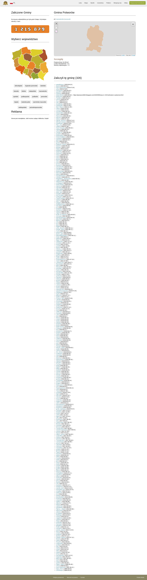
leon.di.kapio (60, 195)
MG (57, 141)
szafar (58, 349)
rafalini (58, 126)
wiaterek (58, 152)
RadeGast (59, 307)
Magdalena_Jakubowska (63, 178)
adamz (58, 119)
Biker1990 (59, 558)
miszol (58, 376)
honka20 (58, 498)
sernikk (58, 274)
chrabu (58, 533)
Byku (57, 265)
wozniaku (59, 268)
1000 (57, 415)
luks (57, 421)
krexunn (58, 427)
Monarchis (59, 267)
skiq (57, 89)
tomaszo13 (59, 331)
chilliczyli (58, 311)
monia (58, 110)
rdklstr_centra (60, 434)
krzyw (58, 286)
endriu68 (58, 522)
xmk (57, 389)
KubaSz (58, 332)
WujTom (58, 146)
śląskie (16, 102)
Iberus (58, 317)
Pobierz (108, 3)
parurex (58, 117)
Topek (58, 452)
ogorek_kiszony (61, 120)
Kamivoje (59, 524)
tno (57, 494)
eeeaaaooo (59, 406)
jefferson (58, 295)
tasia (57, 335)
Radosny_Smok (61, 144)
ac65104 (58, 276)
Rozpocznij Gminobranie (137, 3)
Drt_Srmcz (59, 352)
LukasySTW (59, 262)
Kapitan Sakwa (60, 537)
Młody (58, 455)
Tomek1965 (59, 428)
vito (57, 356)
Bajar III (58, 240)
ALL (57, 101)
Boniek (58, 424)
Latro (57, 314)
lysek (57, 294)
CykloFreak (59, 422)
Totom (58, 462)
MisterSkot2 (59, 95)
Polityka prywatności (58, 577)
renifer (58, 527)
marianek (59, 190)
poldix (58, 258)
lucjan (58, 320)
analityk (58, 545)
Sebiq (58, 548)
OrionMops (59, 570)
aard (57, 560)
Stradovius (59, 486)
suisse (58, 516)
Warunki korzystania (72, 577)
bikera (58, 470)
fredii (57, 464)
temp (57, 554)
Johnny (58, 350)
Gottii (57, 305)
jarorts (58, 143)
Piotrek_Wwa (60, 229)
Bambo (58, 536)
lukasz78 (59, 492)
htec (57, 546)
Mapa (86, 3)
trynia (57, 244)
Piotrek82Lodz (60, 489)
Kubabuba (59, 104)
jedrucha (58, 140)
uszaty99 (59, 392)
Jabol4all (59, 444)
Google (133, 55)
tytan (57, 158)
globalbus (59, 525)
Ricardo (58, 542)
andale (58, 449)
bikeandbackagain (61, 235)
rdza (57, 161)
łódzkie (24, 91)
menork (58, 397)
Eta (57, 329)
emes (57, 341)
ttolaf (57, 365)
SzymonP (59, 153)
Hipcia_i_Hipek (60, 509)
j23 (57, 207)
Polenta (58, 93)
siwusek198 (59, 166)
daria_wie (59, 192)
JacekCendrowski (61, 430)
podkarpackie (25, 96)
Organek (58, 557)
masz (57, 261)
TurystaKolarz (60, 440)
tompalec (59, 208)
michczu (58, 199)
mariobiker (59, 447)
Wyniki (92, 3)
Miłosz (58, 476)
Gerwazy (59, 313)
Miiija (57, 368)
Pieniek (58, 346)
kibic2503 (59, 219)
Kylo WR (58, 395)
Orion (57, 566)
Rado (57, 334)
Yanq (57, 391)
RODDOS (59, 407)
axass (58, 302)
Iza (57, 222)
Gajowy (58, 202)
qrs (57, 223)
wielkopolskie (23, 107)
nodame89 (59, 543)
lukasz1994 (59, 113)
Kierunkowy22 (60, 404)
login (57, 394)
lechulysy (59, 271)
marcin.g (58, 186)
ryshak (58, 371)
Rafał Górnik (60, 326)
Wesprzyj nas (118, 3)
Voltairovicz (59, 241)
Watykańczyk (60, 181)
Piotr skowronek (61, 87)
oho (57, 386)
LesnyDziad (59, 441)
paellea (58, 255)
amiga (58, 467)
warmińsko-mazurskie (39, 102)
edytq (57, 282)
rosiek (58, 319)
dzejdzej (58, 323)
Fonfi (57, 231)
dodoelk (58, 370)
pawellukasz (59, 84)
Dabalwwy (59, 292)
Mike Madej (59, 189)
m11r (57, 398)
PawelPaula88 (60, 198)
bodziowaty (59, 135)
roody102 (59, 196)
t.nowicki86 (59, 380)
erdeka (58, 563)
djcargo (58, 147)
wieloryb (58, 279)
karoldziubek (60, 497)
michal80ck (59, 473)
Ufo (57, 483)
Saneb (58, 322)
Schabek (58, 243)
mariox (58, 211)
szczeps (58, 111)
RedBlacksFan (60, 204)
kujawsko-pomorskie (31, 86)
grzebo (58, 280)
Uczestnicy (100, 3)
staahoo (58, 552)
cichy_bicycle (60, 228)
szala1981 (59, 436)
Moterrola (59, 96)
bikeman (58, 358)
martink (58, 361)
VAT (57, 102)
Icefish (58, 283)
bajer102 (58, 416)
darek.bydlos (60, 184)
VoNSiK (58, 177)
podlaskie (35, 96)
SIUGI (58, 288)
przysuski (67, 19)
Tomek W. (59, 132)
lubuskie (16, 91)
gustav (58, 468)
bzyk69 (58, 134)
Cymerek (59, 410)
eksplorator (59, 253)
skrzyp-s (58, 374)
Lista (80, 3)
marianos (59, 474)
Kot (57, 310)
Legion (58, 180)
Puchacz (58, 364)
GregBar (58, 491)
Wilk (57, 551)
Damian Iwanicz (61, 122)
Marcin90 (59, 172)
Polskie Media (140, 577)
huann (58, 270)
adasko (58, 512)
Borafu (58, 539)
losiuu (58, 155)
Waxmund (59, 510)
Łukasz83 (59, 500)
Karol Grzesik (60, 128)
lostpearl (58, 534)
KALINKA (59, 205)
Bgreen (58, 220)
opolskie (15, 96)
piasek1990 (59, 273)
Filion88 (58, 187)
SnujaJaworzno (60, 259)
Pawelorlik (59, 105)
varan (58, 114)
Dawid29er (59, 123)
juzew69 (58, 252)
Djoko (58, 149)
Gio (57, 162)
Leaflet (123, 55)
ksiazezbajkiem (60, 137)
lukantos (58, 439)
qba (57, 225)
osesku (58, 431)
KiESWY (58, 362)
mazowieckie (43, 91)
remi (57, 156)
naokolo (58, 519)
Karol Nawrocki (60, 567)
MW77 (58, 201)
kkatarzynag (59, 171)
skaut (57, 344)
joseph (58, 465)
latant (57, 174)
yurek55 (58, 246)
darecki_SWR (60, 347)
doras (58, 325)
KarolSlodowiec (60, 175)
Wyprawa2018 (60, 388)
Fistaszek (59, 328)
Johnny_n (59, 249)
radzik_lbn (59, 506)
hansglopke (59, 168)
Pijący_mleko (60, 564)
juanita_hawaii (60, 530)
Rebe (57, 521)
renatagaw (59, 183)
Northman (59, 419)
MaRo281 (59, 238)
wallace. (58, 501)
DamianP (59, 277)
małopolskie (32, 91)
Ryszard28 (59, 264)
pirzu (57, 480)
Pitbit (57, 456)
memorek (59, 340)
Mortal (58, 433)
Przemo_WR (60, 298)
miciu (57, 561)
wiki (57, 418)
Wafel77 (58, 367)
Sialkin (58, 297)
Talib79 (58, 213)
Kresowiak (59, 301)
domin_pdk (59, 234)
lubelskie (43, 86)
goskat (58, 379)
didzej (58, 504)
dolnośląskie (18, 86)
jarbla (57, 459)
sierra (58, 337)
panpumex (59, 232)
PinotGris (59, 453)
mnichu (58, 169)
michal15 (59, 528)
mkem (58, 108)
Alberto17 (59, 503)
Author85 (59, 477)
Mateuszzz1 (59, 385)
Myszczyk (59, 116)
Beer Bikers (59, 107)
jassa (57, 247)
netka (57, 540)
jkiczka (58, 450)
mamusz (58, 446)
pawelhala (59, 507)
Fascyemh (59, 90)
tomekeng (59, 377)
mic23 (58, 99)
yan (57, 343)
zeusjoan (59, 138)
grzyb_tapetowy (61, 409)
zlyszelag (59, 355)
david (57, 86)
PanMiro (58, 98)
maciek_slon (60, 488)
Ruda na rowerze (61, 214)
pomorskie (44, 96)
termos (58, 163)
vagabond (59, 518)
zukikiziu (58, 338)
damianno (59, 210)
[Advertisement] (30, 135)
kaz (57, 316)
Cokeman (59, 400)
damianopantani (61, 217)
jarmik (58, 159)
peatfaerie (59, 150)
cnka (57, 131)
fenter (58, 256)
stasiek (58, 479)
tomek (58, 413)
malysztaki (59, 250)
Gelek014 (59, 304)
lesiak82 (58, 412)
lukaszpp (59, 515)
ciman (58, 549)
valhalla (58, 300)
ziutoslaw (59, 425)
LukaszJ (58, 285)
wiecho (58, 373)
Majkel (58, 226)
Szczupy (58, 216)
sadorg (58, 129)
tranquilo (58, 485)
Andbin (58, 383)
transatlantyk (60, 555)
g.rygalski (59, 513)
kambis (58, 482)
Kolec (58, 237)
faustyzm (59, 165)
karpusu (58, 471)
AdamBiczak (60, 289)
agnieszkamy (60, 359)
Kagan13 (59, 401)
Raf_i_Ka (59, 125)
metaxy (58, 437)
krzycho (58, 308)
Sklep (126, 3)
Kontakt (83, 577)
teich (57, 531)
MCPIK (58, 382)
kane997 (58, 92)
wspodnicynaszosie (62, 291)
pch (57, 461)
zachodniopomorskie (36, 107)
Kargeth (58, 193)
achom (58, 443)
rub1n (58, 403)
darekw (58, 495)
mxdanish (59, 353)
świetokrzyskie (25, 102)
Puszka (58, 458)
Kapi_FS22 (59, 569)
